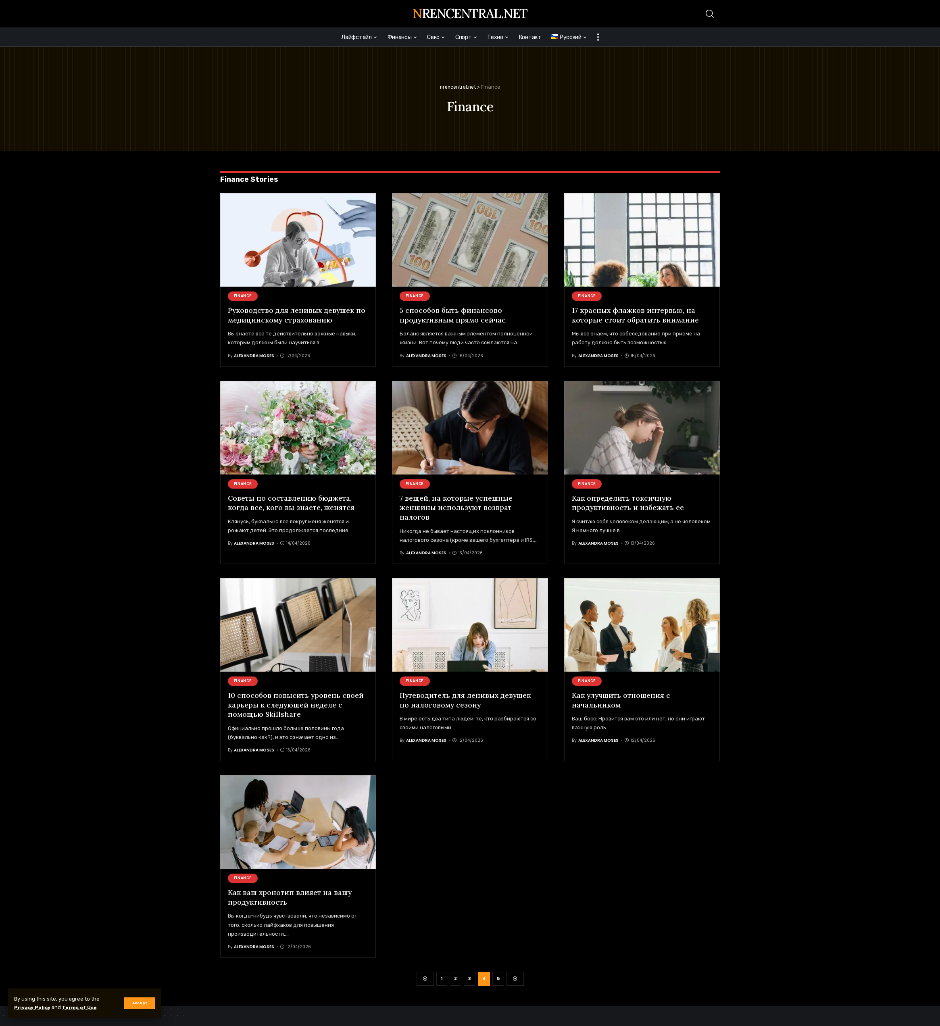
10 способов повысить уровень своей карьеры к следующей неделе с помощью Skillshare (296, 704)
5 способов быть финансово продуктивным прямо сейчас (453, 315)
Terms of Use (83, 1007)
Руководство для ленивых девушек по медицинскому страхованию (298, 315)
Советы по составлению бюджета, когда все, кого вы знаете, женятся (292, 502)
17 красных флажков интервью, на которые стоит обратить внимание (636, 315)
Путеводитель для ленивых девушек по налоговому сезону (466, 699)
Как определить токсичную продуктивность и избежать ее (629, 502)
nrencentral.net (470, 13)
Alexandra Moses (254, 355)
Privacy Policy (33, 1007)
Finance (243, 296)
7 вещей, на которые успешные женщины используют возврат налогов (457, 507)
